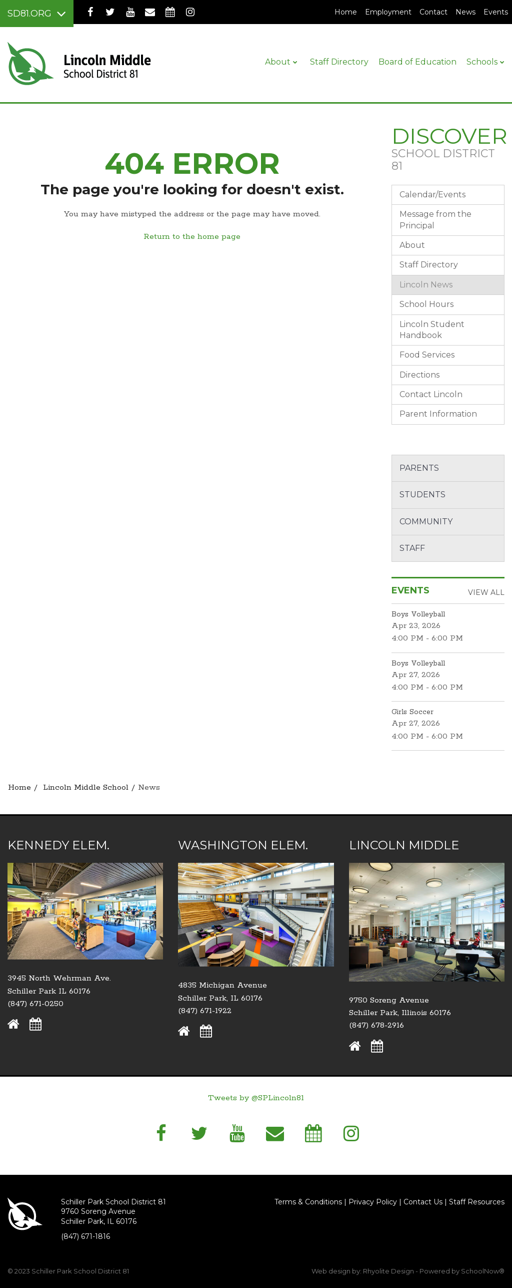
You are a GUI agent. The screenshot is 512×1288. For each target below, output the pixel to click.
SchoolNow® (482, 1271)
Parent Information (438, 414)
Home (345, 12)
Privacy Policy (372, 1201)
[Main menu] (37, 13)
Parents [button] (419, 468)
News (466, 12)
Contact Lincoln (431, 394)
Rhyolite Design (389, 1271)
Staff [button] (412, 548)
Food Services (427, 355)
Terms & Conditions (308, 1201)
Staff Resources (476, 1201)
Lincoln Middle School (85, 787)
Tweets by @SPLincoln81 (256, 1098)
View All (486, 592)
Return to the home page (192, 236)
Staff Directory (429, 264)
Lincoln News (426, 284)
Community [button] (426, 521)
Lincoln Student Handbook (432, 329)
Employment (390, 12)
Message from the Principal (436, 219)
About (412, 245)
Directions (420, 375)
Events (496, 12)
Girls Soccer (413, 712)
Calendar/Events (433, 194)
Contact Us (423, 1201)
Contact (434, 12)
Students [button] (423, 494)
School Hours (427, 304)
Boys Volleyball (418, 614)
